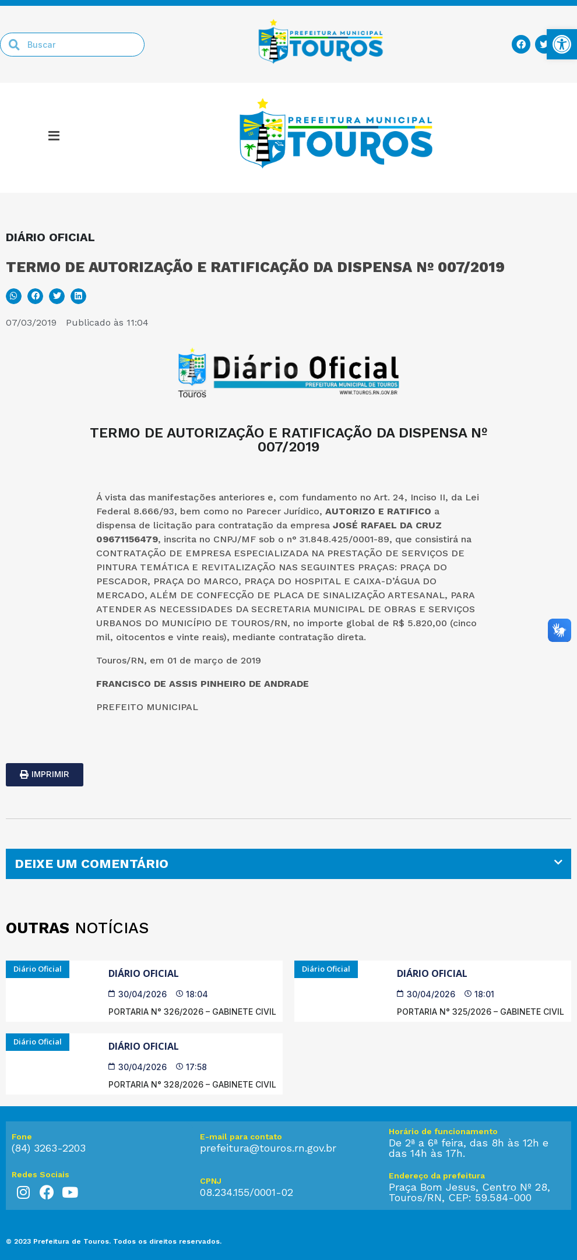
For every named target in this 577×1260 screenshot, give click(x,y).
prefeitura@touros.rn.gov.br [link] (268, 1148)
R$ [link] (399, 623)
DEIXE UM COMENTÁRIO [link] (91, 863)
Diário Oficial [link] (143, 973)
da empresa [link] (304, 525)
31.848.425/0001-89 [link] (344, 539)
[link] (562, 44)
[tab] (288, 864)
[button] (14, 296)
